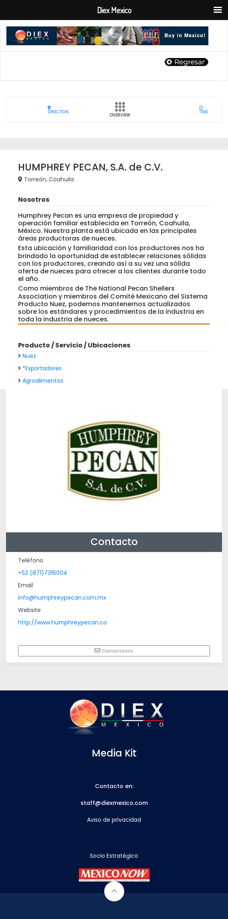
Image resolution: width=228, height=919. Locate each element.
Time (203, 110)
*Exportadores (42, 368)
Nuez (29, 356)
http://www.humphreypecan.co (62, 622)
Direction (58, 110)
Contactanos (114, 651)
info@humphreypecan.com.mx (62, 598)
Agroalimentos (42, 381)
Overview (120, 112)
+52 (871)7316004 (42, 573)
